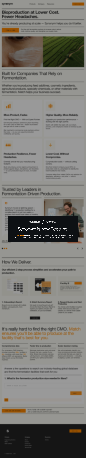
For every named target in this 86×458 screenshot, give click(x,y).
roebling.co (20, 235)
